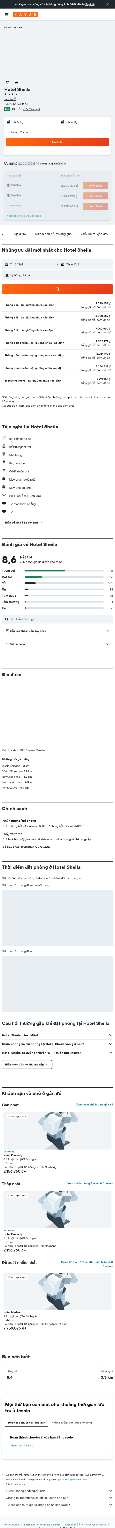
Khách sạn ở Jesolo (22, 1381)
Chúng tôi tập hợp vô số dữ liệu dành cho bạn (59, 1433)
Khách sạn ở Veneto (95, 1460)
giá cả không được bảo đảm (72, 1414)
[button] (107, 4)
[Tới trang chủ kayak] (25, 14)
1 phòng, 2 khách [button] (20, 132)
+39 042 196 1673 (16, 104)
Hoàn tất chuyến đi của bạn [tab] (26, 1358)
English (90, 4)
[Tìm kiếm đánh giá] (61, 619)
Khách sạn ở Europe (50, 1460)
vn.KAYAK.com (11, 1460)
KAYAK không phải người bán (59, 1426)
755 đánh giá (31, 109)
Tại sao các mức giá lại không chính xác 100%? (59, 1440)
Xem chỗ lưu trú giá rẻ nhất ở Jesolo (90, 1119)
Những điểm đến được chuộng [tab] (71, 1358)
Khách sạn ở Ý (72, 1460)
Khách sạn (29, 1460)
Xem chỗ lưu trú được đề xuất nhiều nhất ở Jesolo (87, 1199)
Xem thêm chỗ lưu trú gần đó (94, 1040)
